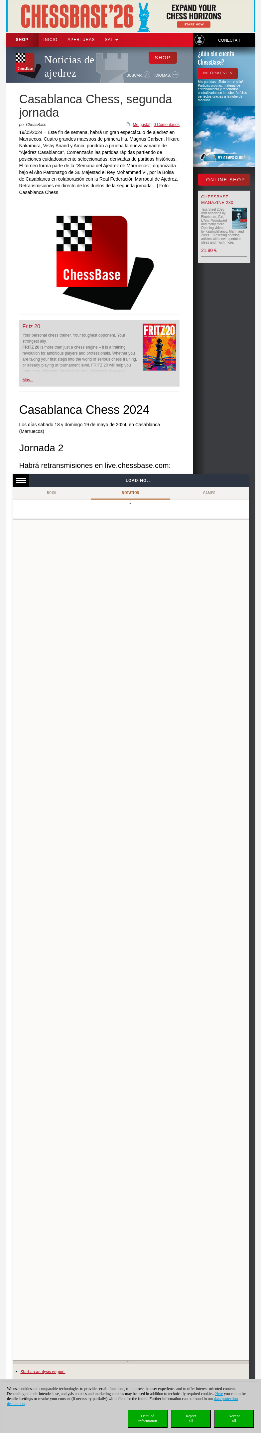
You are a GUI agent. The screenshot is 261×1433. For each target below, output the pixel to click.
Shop (22, 39)
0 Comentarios (167, 124)
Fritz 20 (31, 326)
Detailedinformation (147, 1418)
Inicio (51, 39)
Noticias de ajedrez (70, 66)
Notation (130, 493)
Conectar (229, 40)
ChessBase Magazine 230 (217, 199)
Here (219, 1393)
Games (209, 493)
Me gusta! (141, 124)
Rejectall (191, 1418)
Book (52, 493)
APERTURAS (81, 39)
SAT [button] (111, 39)
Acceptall (234, 1418)
